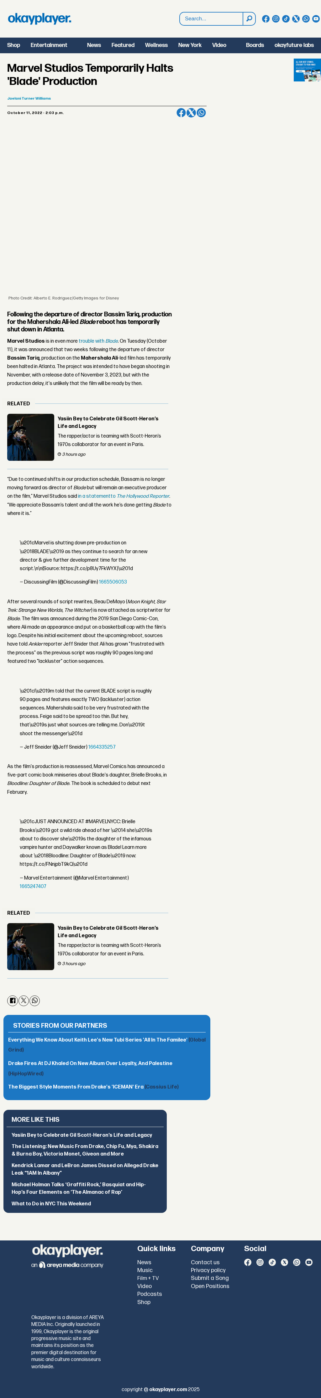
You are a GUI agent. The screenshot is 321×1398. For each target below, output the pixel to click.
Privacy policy (208, 1270)
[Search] (249, 19)
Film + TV (148, 1278)
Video (219, 45)
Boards (255, 45)
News (94, 45)
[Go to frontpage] (39, 19)
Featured (123, 45)
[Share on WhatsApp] (201, 112)
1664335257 (102, 747)
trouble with (98, 341)
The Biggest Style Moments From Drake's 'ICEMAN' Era (93, 1087)
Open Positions (210, 1286)
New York (190, 45)
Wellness (156, 45)
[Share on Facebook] (181, 112)
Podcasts (149, 1294)
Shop (13, 45)
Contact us (205, 1262)
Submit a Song (210, 1278)
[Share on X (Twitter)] (191, 112)
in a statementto (123, 496)
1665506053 (113, 582)
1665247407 (33, 887)
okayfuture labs (294, 45)
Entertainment (49, 45)
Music (145, 1270)
